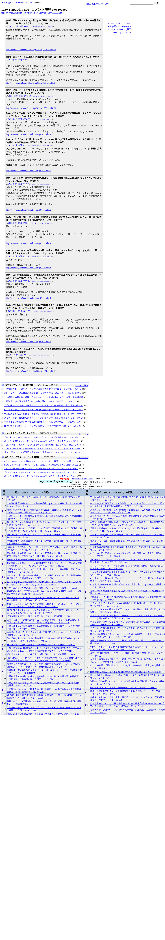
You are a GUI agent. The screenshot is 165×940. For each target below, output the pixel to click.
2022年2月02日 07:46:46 (19, 184)
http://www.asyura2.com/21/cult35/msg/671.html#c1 (28, 298)
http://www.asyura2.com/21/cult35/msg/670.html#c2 (28, 341)
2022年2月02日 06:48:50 (20, 26)
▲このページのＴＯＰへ (119, 23)
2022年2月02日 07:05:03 (19, 60)
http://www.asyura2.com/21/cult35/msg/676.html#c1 (28, 134)
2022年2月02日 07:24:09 (19, 119)
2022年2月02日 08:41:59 (20, 355)
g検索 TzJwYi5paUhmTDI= (98, 4)
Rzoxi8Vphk (36, 26)
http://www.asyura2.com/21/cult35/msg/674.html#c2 (28, 210)
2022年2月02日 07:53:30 (19, 223)
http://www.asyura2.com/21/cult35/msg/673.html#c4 (28, 243)
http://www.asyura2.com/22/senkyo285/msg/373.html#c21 (31, 108)
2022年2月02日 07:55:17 (19, 256)
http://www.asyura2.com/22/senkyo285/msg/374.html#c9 (30, 83)
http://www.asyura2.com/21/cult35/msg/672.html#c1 (28, 268)
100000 (120, 29)
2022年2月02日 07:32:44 (19, 145)
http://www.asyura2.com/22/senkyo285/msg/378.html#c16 (31, 371)
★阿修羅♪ (6, 3)
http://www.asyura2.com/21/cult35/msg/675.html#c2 (28, 171)
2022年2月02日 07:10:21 (20, 96)
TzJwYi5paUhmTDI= (22, 3)
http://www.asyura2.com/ (82, 479)
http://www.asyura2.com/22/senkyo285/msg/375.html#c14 (31, 50)
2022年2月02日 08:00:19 (19, 281)
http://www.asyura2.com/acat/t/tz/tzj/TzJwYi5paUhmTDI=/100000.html (31, 13)
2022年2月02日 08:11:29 (19, 311)
